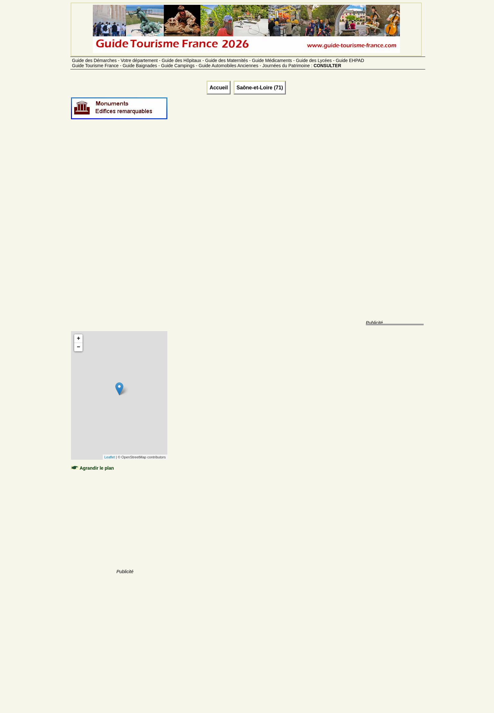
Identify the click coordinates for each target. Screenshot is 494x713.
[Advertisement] (125, 232)
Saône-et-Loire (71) (259, 87)
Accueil (218, 87)
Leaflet (109, 457)
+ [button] (78, 338)
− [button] (78, 347)
